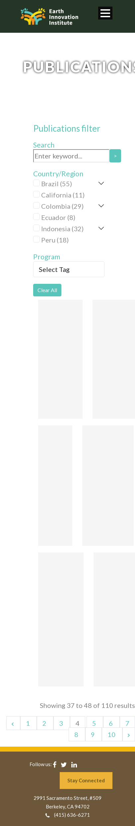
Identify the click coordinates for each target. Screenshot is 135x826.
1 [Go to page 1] (28, 723)
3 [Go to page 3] (61, 723)
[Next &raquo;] (128, 734)
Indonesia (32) (62, 229)
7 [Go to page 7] (127, 723)
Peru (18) (55, 240)
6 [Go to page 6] (111, 723)
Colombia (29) (62, 206)
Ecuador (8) (58, 217)
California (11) (63, 195)
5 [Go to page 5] (95, 723)
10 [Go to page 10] (112, 734)
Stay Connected (86, 780)
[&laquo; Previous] (13, 723)
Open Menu (105, 13)
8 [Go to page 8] (77, 734)
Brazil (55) (56, 184)
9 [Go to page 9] (93, 734)
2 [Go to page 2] (45, 723)
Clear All (47, 290)
